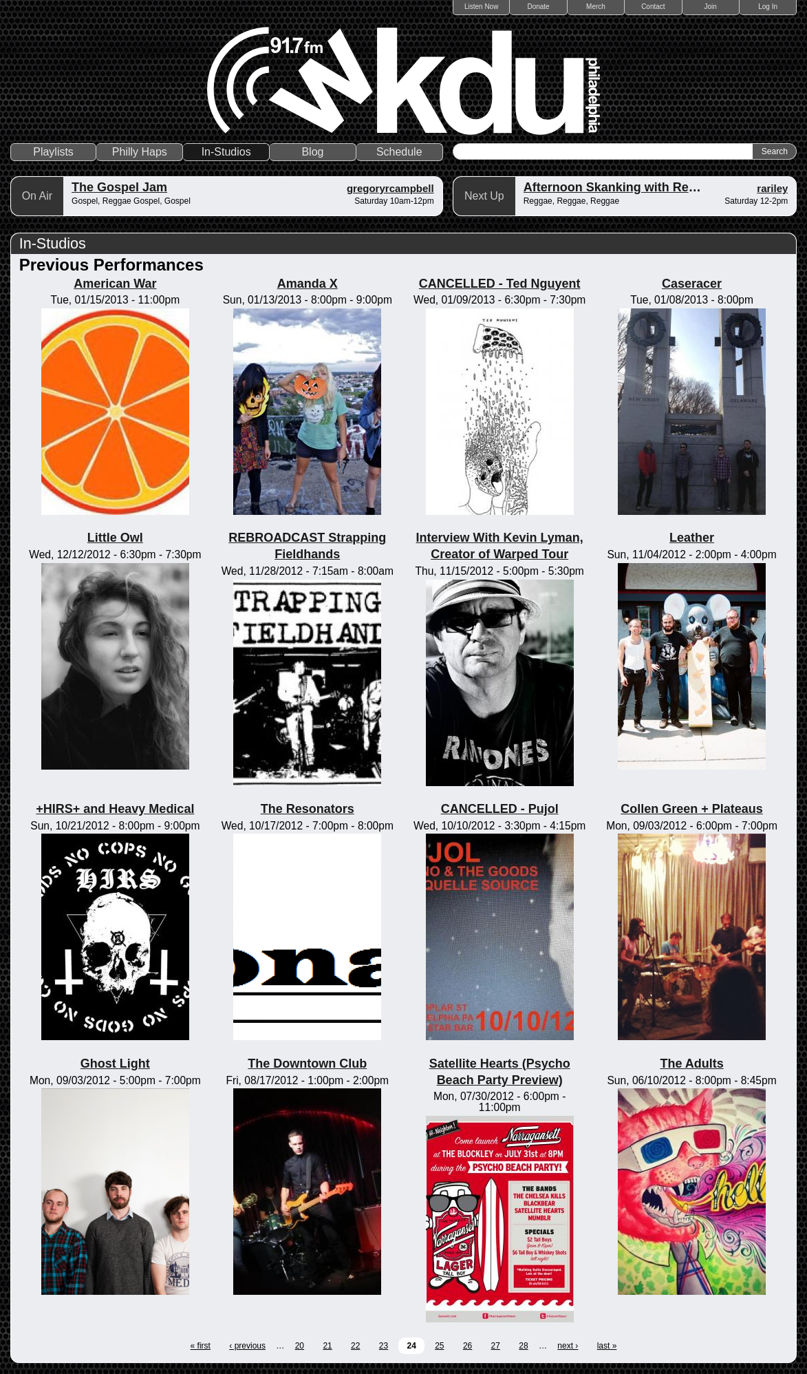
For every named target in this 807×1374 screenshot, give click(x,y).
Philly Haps (139, 152)
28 (523, 1346)
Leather (691, 538)
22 (355, 1346)
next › (567, 1346)
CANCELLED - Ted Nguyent (500, 283)
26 (467, 1346)
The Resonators (307, 809)
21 (327, 1346)
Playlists (53, 152)
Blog (312, 152)
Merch (595, 6)
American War (115, 283)
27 (495, 1346)
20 (299, 1346)
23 (383, 1346)
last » (607, 1346)
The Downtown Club (307, 1063)
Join (710, 6)
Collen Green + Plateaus (692, 809)
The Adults (691, 1063)
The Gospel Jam (119, 187)
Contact (653, 6)
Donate (538, 6)
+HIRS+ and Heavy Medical (115, 809)
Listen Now (481, 6)
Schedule (399, 152)
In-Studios (226, 152)
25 (439, 1346)
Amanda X (307, 283)
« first (201, 1346)
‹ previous (247, 1346)
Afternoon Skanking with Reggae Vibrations (653, 187)
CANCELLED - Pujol (500, 809)
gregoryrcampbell (390, 188)
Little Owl (115, 538)
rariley (772, 188)
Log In (767, 6)
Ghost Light (115, 1063)
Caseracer (692, 283)
